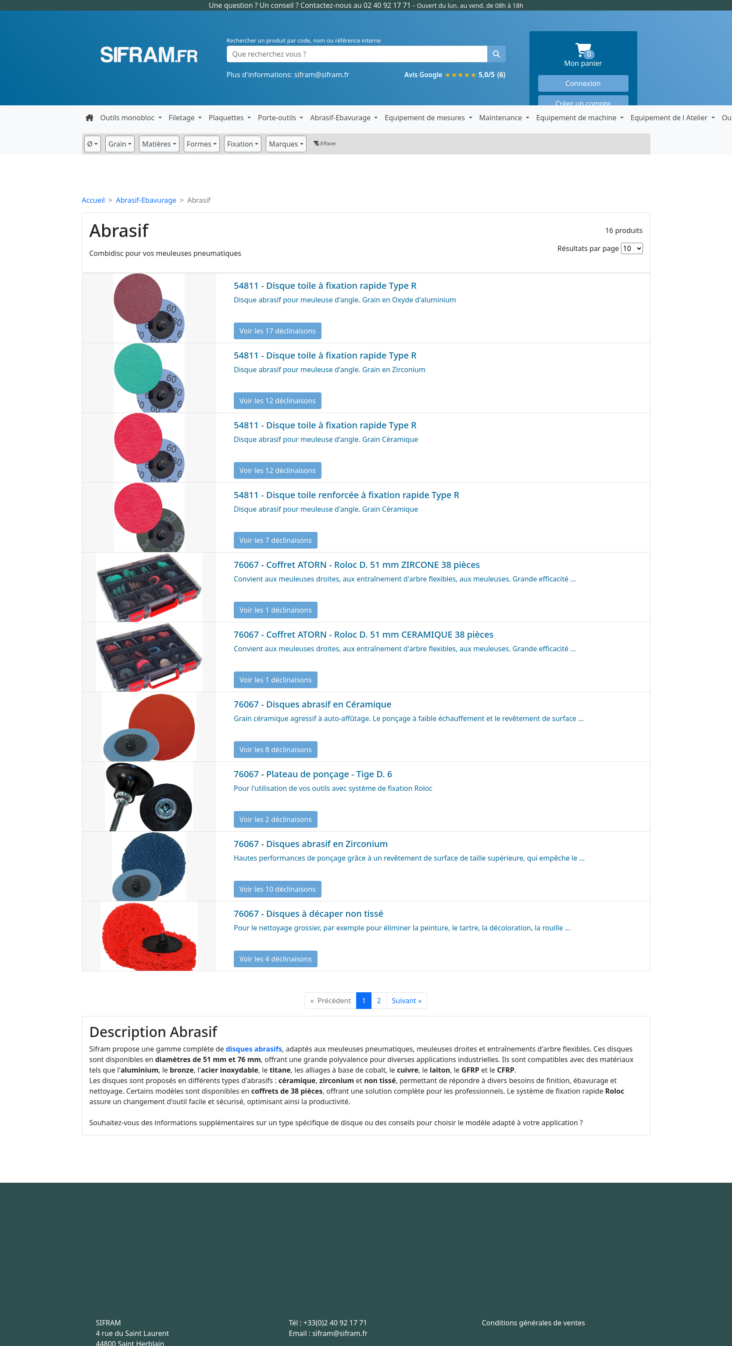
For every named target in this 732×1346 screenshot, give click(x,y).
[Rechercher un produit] (496, 54)
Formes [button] (199, 144)
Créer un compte (583, 103)
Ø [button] (90, 144)
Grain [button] (117, 144)
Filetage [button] (182, 117)
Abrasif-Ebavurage (146, 200)
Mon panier (596, 55)
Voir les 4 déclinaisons (275, 959)
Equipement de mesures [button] (426, 117)
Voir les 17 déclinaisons (277, 331)
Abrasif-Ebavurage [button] (341, 117)
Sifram (149, 55)
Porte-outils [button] (278, 117)
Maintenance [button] (501, 117)
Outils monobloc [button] (128, 117)
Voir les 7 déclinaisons (275, 540)
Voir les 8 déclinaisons (275, 749)
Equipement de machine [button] (577, 117)
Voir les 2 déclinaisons (275, 819)
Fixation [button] (240, 144)
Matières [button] (156, 144)
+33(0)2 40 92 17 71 (335, 1323)
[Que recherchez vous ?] (357, 54)
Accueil (93, 200)
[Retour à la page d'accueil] (89, 117)
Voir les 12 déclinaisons (277, 401)
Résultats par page (588, 248)
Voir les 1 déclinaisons (275, 610)
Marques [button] (283, 144)
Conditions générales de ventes (534, 1323)
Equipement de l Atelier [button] (670, 117)
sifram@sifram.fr (322, 74)
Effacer (325, 143)
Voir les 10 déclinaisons (277, 889)
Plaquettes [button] (227, 117)
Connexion (582, 83)
